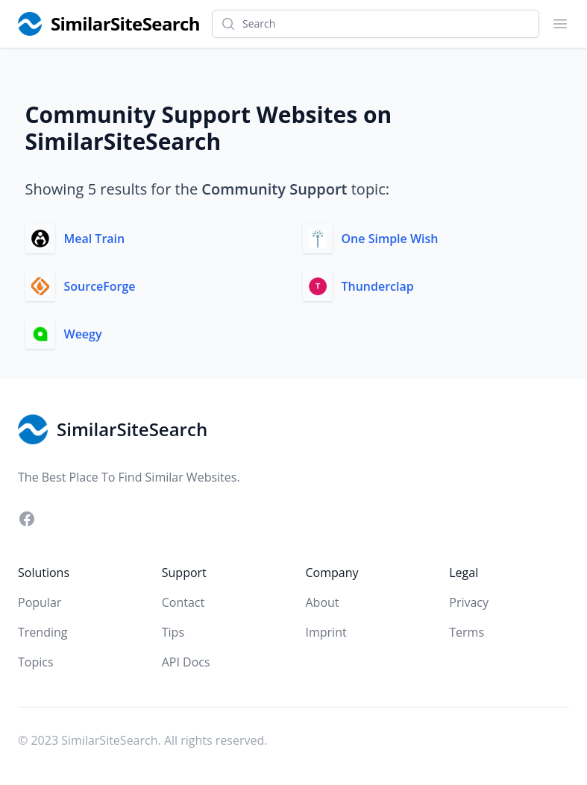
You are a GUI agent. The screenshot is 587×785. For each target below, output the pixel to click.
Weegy (83, 334)
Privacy (469, 602)
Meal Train (94, 238)
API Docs (186, 662)
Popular (39, 602)
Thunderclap (378, 286)
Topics (36, 662)
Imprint (326, 632)
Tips (173, 632)
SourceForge (100, 286)
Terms (466, 632)
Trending (42, 632)
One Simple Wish (390, 238)
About (322, 602)
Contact (183, 602)
